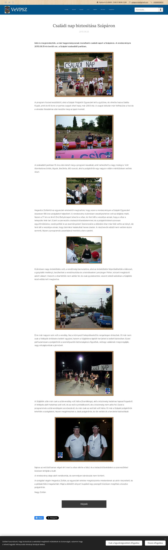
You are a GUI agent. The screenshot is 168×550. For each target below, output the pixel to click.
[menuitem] (87, 10)
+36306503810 (158, 2)
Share (39, 518)
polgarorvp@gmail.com (140, 2)
